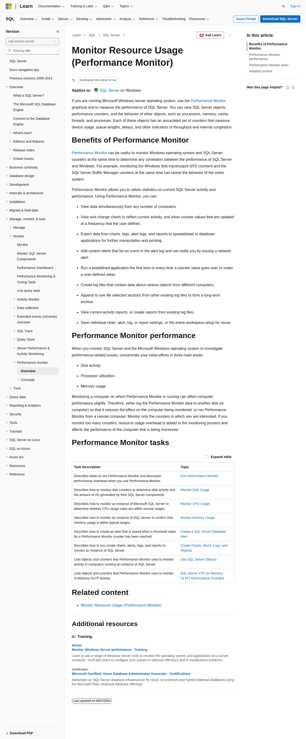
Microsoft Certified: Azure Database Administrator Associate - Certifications (131, 674)
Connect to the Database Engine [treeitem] (31, 121)
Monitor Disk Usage (194, 490)
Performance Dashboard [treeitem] (35, 268)
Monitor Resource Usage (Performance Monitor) (121, 605)
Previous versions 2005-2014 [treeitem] (30, 78)
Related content (260, 71)
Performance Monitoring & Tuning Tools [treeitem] (36, 279)
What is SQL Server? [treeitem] (28, 95)
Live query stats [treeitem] (28, 291)
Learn (77, 35)
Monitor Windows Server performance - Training (109, 650)
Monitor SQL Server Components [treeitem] (31, 256)
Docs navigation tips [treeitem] (24, 70)
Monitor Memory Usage (197, 518)
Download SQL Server (280, 19)
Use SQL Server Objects (198, 559)
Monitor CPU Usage (195, 504)
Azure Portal (245, 19)
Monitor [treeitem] (22, 245)
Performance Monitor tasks (269, 65)
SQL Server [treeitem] (18, 61)
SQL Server (111, 35)
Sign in (295, 6)
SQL (92, 35)
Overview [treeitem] (28, 371)
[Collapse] (58, 31)
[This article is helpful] (287, 87)
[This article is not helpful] (293, 87)
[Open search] (283, 6)
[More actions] (230, 35)
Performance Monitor (208, 101)
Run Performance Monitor (199, 476)
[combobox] (32, 41)
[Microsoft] (9, 6)
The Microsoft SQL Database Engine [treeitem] (34, 107)
